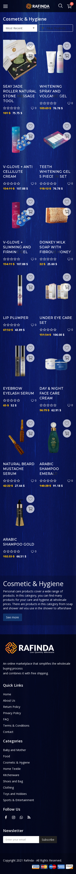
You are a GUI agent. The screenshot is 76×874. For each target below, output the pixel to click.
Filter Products (53, 28)
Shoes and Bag (13, 781)
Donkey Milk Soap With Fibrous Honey (55, 247)
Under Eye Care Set (56, 320)
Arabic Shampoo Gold (18, 542)
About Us (9, 700)
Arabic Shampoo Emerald (49, 469)
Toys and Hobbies (15, 794)
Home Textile (12, 769)
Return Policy (11, 707)
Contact (8, 732)
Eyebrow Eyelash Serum (18, 391)
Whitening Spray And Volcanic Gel (53, 91)
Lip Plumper (15, 318)
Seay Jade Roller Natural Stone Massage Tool (19, 94)
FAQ (6, 719)
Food (6, 756)
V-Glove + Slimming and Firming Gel (17, 247)
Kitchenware (11, 775)
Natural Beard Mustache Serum (18, 469)
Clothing (8, 787)
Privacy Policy (12, 713)
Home (7, 694)
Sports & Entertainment (18, 800)
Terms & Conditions (16, 725)
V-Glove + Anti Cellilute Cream (18, 171)
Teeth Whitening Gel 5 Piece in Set (55, 171)
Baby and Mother (14, 750)
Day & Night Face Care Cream (51, 393)
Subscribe (48, 839)
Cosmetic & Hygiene (16, 762)
